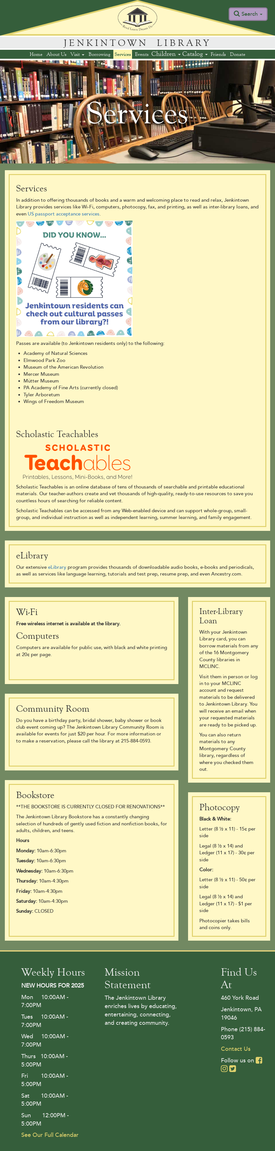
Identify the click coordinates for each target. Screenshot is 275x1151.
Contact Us (236, 1048)
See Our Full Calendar (50, 1134)
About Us (56, 54)
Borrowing (99, 54)
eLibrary (57, 567)
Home (36, 54)
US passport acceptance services (64, 214)
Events (141, 54)
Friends (218, 54)
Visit (77, 54)
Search (252, 14)
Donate (237, 54)
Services (123, 54)
